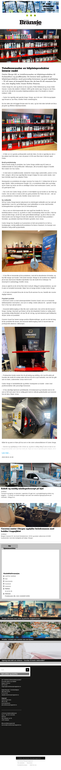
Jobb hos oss (33, 765)
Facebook (8, 583)
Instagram (8, 586)
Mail (6, 578)
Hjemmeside (9, 581)
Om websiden (21, 763)
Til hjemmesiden (9, 546)
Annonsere (29, 763)
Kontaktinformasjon (22, 765)
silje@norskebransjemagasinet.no (10, 694)
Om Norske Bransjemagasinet (25, 760)
